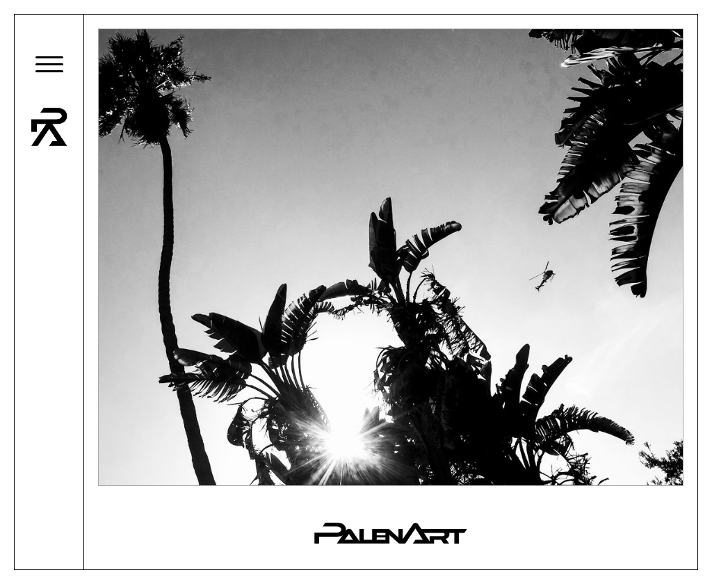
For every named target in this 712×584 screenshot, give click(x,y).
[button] (49, 64)
